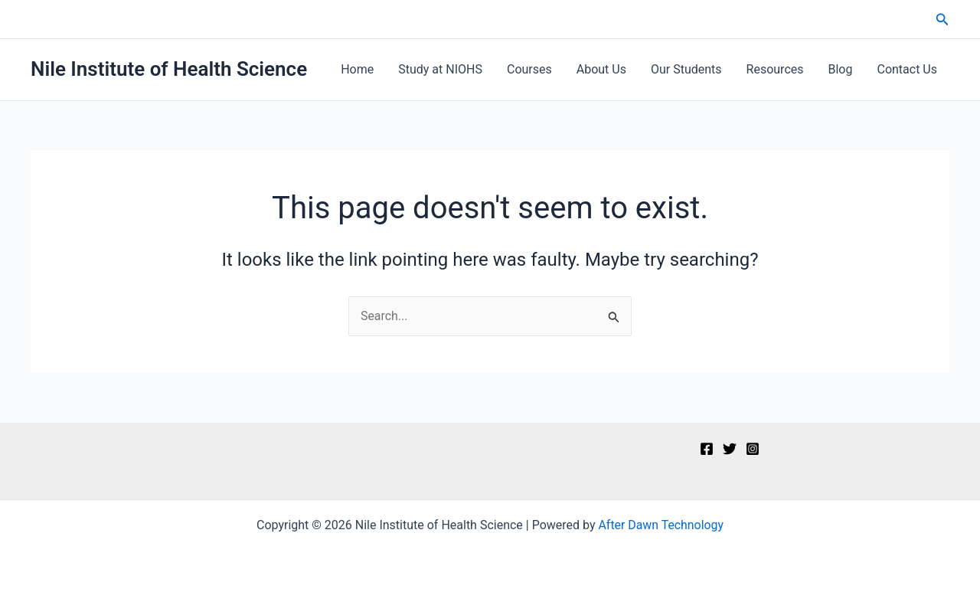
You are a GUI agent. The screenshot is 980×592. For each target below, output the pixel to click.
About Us (601, 69)
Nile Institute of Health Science (169, 68)
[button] (942, 19)
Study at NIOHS (440, 69)
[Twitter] (730, 449)
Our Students (686, 69)
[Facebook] (707, 449)
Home (357, 69)
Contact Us (907, 69)
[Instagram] (753, 449)
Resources (775, 69)
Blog (840, 69)
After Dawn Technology (661, 525)
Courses (529, 69)
